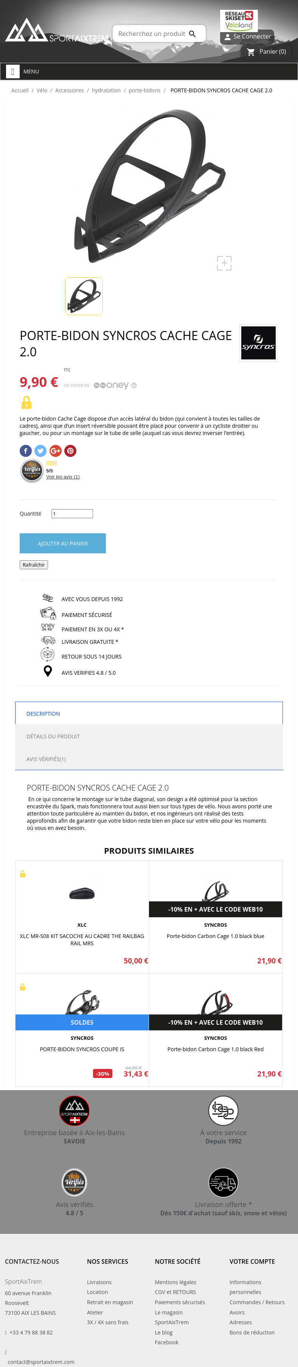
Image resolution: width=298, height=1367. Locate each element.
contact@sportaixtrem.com (41, 1361)
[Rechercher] (159, 33)
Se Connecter (247, 37)
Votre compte (252, 1261)
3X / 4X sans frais (108, 1322)
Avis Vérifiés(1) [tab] (46, 759)
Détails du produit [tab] (53, 736)
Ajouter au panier (63, 543)
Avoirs (237, 1312)
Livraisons (99, 1282)
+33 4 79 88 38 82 (31, 1332)
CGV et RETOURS (175, 1292)
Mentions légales (176, 1282)
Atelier (95, 1312)
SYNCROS (215, 924)
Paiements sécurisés (180, 1302)
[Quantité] (72, 513)
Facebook (166, 1342)
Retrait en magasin (110, 1302)
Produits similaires (149, 850)
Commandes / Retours (257, 1302)
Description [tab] (43, 713)
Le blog (164, 1332)
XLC (82, 924)
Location (97, 1292)
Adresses (241, 1322)
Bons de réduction (252, 1332)
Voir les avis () (63, 477)
